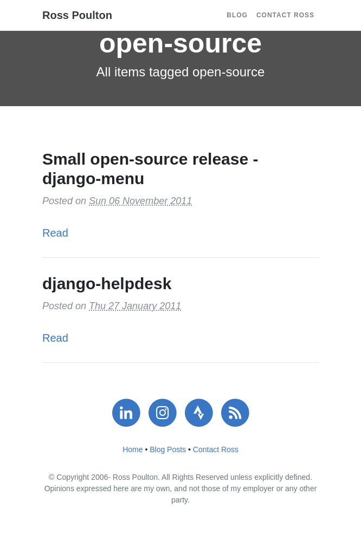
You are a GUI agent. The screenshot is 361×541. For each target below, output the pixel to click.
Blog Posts (168, 449)
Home (133, 449)
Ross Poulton (77, 15)
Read (55, 233)
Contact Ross (285, 15)
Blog (237, 15)
